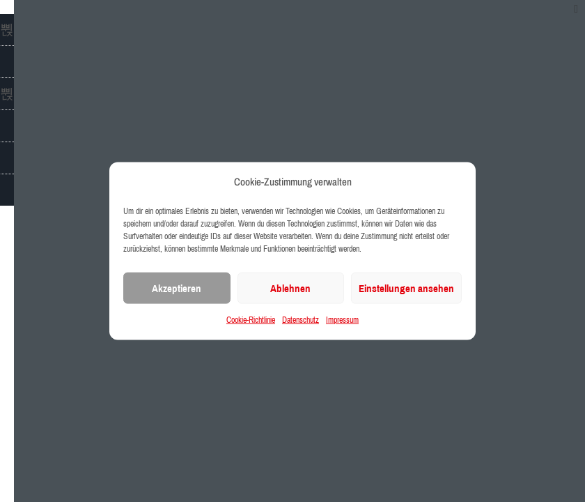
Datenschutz (300, 320)
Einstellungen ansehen (406, 288)
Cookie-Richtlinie (250, 320)
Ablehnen (290, 288)
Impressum (342, 320)
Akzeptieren (176, 288)
